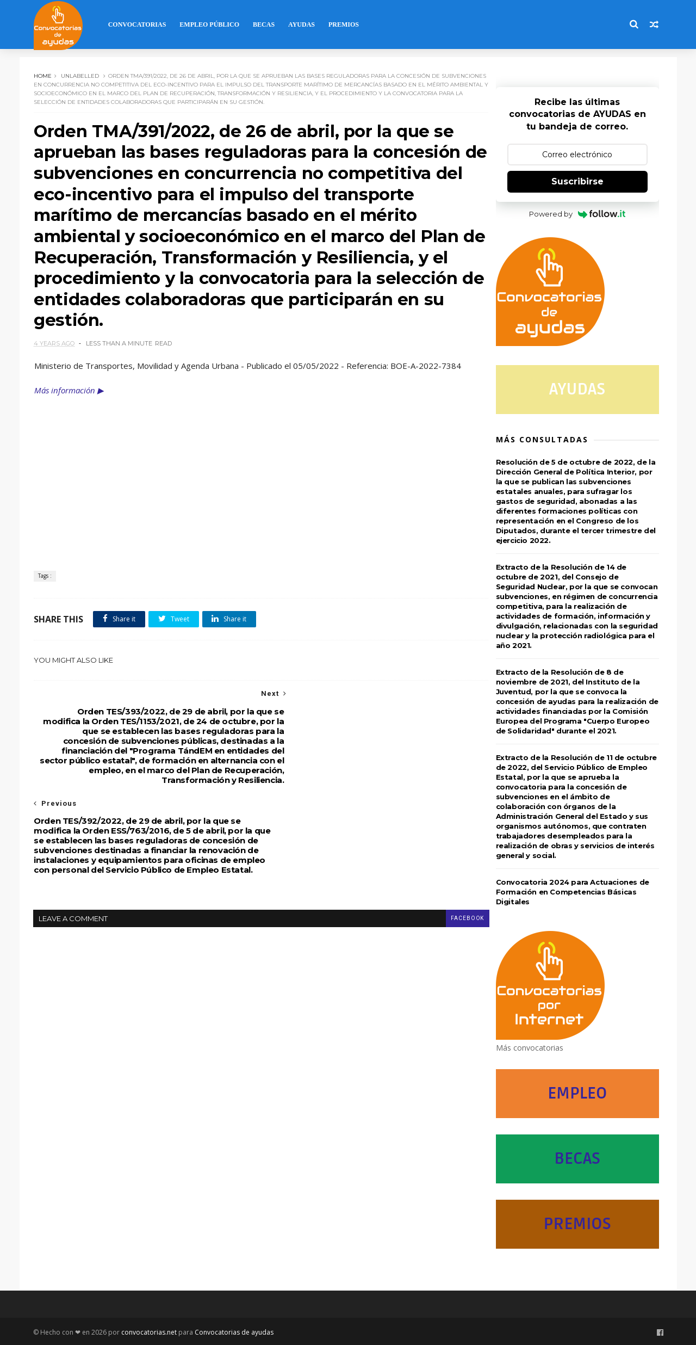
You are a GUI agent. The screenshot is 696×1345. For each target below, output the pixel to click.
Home (44, 74)
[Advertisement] (252, 484)
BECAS (579, 1159)
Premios (345, 24)
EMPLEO (578, 1093)
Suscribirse (579, 181)
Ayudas (303, 24)
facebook (448, 844)
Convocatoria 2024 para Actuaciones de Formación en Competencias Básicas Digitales (574, 892)
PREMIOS (579, 1224)
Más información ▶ (70, 396)
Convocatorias (139, 24)
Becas (265, 24)
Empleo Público (211, 24)
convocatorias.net (151, 1330)
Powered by (579, 213)
